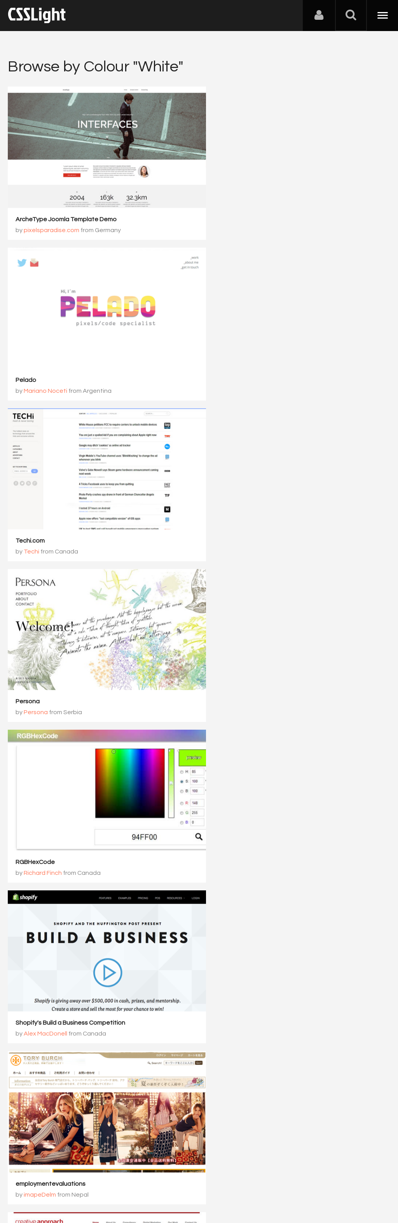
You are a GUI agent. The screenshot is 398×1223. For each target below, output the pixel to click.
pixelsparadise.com (51, 223)
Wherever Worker (235, 828)
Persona (223, 366)
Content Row (230, 982)
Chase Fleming (240, 839)
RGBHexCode (35, 520)
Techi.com (30, 366)
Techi (31, 377)
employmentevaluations (51, 674)
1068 (171, 1027)
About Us (23, 1184)
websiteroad (34, 828)
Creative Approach (238, 674)
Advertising (97, 1184)
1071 (269, 1027)
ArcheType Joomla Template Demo (66, 212)
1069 (204, 1027)
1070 (237, 1027)
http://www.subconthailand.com (61, 982)
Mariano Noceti (240, 223)
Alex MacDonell (240, 531)
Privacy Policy (138, 1184)
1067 (139, 1027)
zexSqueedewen (48, 839)
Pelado (221, 212)
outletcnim (39, 993)
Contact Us (58, 1184)
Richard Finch (43, 531)
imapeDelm (40, 685)
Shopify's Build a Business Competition (265, 520)
